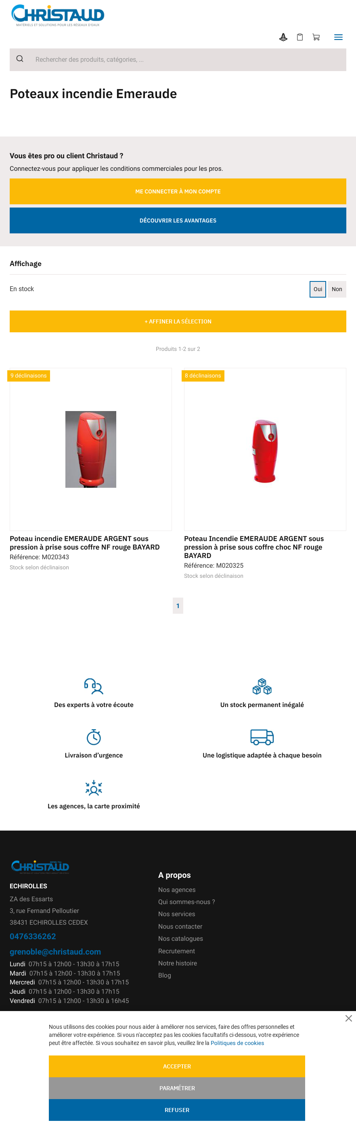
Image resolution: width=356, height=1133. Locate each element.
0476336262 (33, 936)
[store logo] (64, 15)
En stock (22, 289)
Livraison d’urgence (94, 755)
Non (337, 289)
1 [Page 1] (178, 605)
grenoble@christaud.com (55, 951)
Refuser (177, 1110)
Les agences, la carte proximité (94, 806)
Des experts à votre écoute (94, 705)
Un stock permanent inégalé (262, 705)
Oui (318, 289)
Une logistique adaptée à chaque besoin (262, 755)
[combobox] (178, 59)
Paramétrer (177, 1088)
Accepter (177, 1066)
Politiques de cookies (237, 1043)
